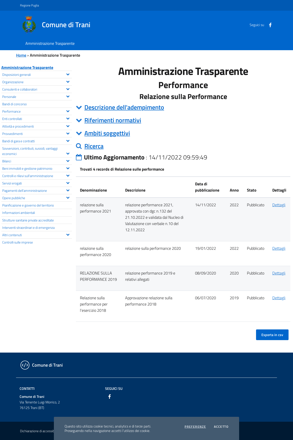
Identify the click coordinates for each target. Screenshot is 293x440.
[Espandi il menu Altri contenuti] (68, 234)
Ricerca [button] (94, 146)
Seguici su (113, 388)
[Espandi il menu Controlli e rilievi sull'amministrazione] (68, 175)
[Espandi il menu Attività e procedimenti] (68, 125)
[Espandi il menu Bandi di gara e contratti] (68, 140)
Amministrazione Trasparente (27, 67)
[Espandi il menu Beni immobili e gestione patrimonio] (68, 167)
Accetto (221, 426)
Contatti (27, 388)
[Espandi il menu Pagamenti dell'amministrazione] (68, 189)
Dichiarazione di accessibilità (39, 431)
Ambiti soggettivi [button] (107, 133)
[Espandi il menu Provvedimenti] (68, 133)
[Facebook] (268, 24)
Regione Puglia (29, 5)
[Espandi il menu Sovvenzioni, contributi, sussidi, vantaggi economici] (68, 153)
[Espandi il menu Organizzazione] (68, 81)
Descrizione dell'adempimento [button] (124, 107)
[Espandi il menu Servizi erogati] (68, 182)
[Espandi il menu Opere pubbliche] (68, 197)
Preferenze (195, 426)
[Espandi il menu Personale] (68, 96)
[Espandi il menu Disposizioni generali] (68, 73)
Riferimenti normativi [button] (112, 120)
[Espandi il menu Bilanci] (68, 160)
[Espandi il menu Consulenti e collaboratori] (68, 88)
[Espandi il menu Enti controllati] (68, 118)
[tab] (183, 107)
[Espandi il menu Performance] (68, 110)
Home (21, 55)
